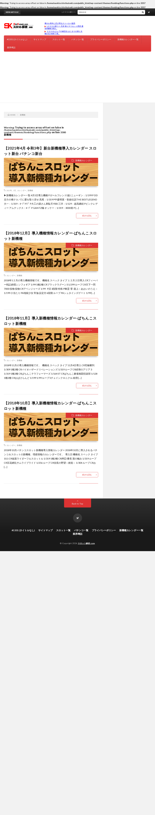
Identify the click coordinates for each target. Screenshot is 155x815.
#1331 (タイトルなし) (17, 39)
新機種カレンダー (83, 160)
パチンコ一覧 (77, 39)
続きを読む (87, 215)
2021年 (9, 190)
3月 (14, 190)
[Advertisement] (77, 80)
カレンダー (21, 190)
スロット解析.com (86, 543)
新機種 (30, 190)
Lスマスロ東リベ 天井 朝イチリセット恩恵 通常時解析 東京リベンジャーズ (95, 12)
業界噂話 (11, 47)
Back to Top (77, 503)
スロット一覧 (58, 39)
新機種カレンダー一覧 (127, 39)
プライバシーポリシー (100, 39)
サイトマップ (39, 39)
